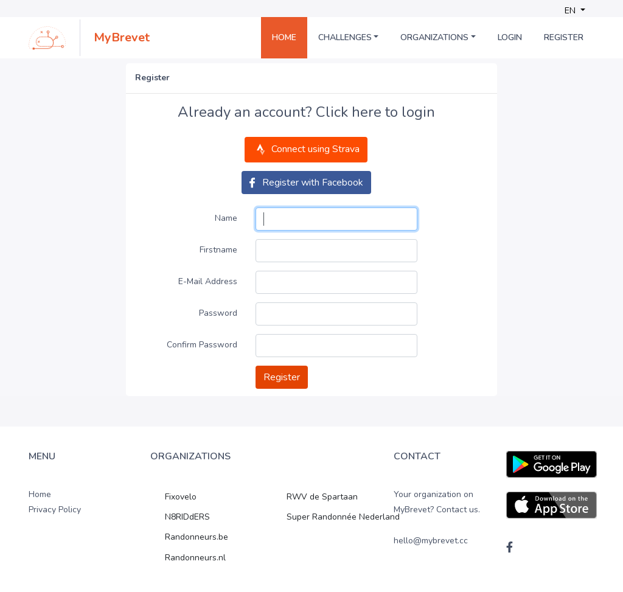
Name (226, 218)
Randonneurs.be (196, 537)
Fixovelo (181, 497)
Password (218, 313)
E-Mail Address (207, 281)
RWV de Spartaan (322, 497)
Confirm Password (202, 344)
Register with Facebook (306, 182)
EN (571, 10)
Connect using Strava (306, 149)
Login (510, 37)
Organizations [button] (434, 37)
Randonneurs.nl (195, 557)
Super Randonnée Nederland (343, 517)
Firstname (218, 250)
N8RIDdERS (187, 517)
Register (563, 37)
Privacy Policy (55, 509)
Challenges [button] (345, 37)
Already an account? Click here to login (306, 112)
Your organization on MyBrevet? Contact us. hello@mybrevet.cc (437, 517)
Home (284, 37)
